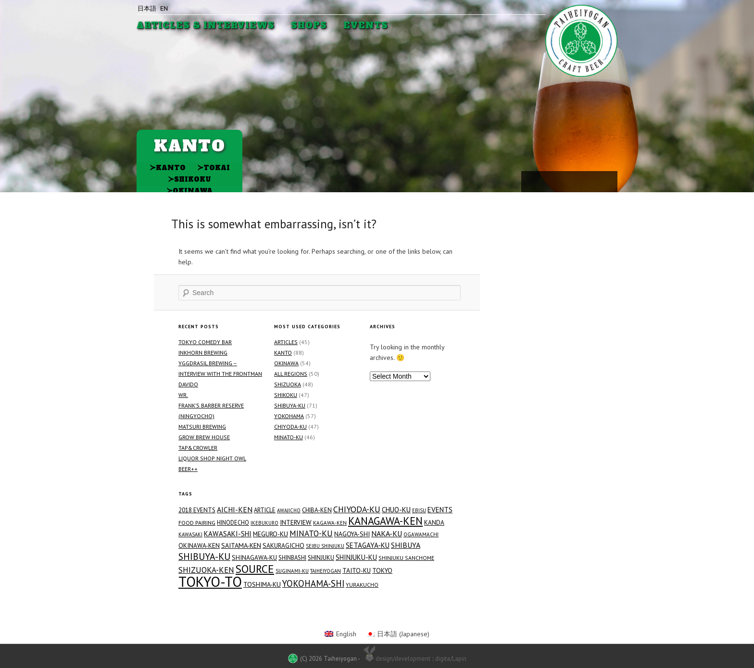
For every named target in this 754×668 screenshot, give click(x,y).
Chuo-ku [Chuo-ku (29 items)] (396, 509)
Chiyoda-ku (290, 426)
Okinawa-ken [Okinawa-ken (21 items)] (199, 545)
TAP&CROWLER (197, 447)
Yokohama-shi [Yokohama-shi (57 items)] (313, 583)
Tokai (213, 167)
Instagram (553, 180)
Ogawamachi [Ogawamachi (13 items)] (421, 534)
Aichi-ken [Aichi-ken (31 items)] (234, 509)
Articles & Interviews (206, 25)
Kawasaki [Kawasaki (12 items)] (190, 534)
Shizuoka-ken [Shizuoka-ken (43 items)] (206, 570)
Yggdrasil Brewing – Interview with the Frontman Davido (220, 373)
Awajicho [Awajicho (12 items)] (289, 510)
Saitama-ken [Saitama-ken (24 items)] (241, 545)
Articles (286, 342)
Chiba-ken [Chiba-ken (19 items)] (317, 510)
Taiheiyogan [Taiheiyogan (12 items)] (325, 571)
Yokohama (289, 416)
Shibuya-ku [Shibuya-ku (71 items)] (204, 556)
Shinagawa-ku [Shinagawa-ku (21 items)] (254, 557)
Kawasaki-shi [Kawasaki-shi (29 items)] (227, 533)
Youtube (532, 180)
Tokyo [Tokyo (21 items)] (382, 570)
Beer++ (188, 468)
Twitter (584, 181)
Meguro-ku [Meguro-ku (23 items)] (270, 534)
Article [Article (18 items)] (265, 510)
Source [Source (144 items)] (255, 568)
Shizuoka (287, 384)
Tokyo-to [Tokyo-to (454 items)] (210, 581)
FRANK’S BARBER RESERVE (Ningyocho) (211, 411)
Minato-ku (288, 437)
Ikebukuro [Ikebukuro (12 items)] (264, 523)
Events (365, 25)
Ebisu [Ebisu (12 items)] (419, 510)
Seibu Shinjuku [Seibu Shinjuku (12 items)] (325, 546)
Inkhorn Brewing (202, 352)
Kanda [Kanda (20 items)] (434, 523)
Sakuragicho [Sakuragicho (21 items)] (283, 545)
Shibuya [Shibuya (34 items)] (405, 545)
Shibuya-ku (289, 405)
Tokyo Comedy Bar (205, 342)
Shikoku (189, 179)
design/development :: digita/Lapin (413, 658)
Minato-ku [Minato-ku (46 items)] (311, 533)
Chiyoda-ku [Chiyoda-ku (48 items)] (356, 509)
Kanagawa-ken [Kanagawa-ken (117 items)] (385, 521)
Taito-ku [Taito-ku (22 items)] (356, 570)
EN (164, 8)
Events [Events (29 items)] (439, 509)
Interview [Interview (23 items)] (296, 522)
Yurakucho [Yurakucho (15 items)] (362, 584)
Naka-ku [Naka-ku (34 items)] (386, 533)
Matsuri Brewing (202, 426)
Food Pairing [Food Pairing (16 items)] (196, 522)
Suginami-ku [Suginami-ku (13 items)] (292, 571)
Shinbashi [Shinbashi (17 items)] (292, 557)
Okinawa (189, 191)
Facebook (568, 180)
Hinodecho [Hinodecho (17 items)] (233, 522)
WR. (183, 394)
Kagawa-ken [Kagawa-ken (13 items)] (330, 523)
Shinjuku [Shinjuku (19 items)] (321, 558)
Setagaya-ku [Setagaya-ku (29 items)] (368, 545)
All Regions (290, 373)
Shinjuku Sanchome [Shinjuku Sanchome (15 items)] (406, 557)
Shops (309, 25)
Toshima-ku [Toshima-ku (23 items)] (262, 584)
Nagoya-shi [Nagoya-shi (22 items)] (352, 534)
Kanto (168, 167)
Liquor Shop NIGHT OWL (212, 458)
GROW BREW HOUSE (204, 437)
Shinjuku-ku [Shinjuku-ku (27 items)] (356, 557)
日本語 (147, 8)
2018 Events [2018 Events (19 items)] (196, 510)
